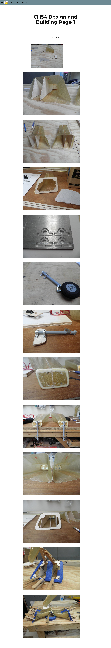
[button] (2, 2)
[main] (55, 19)
